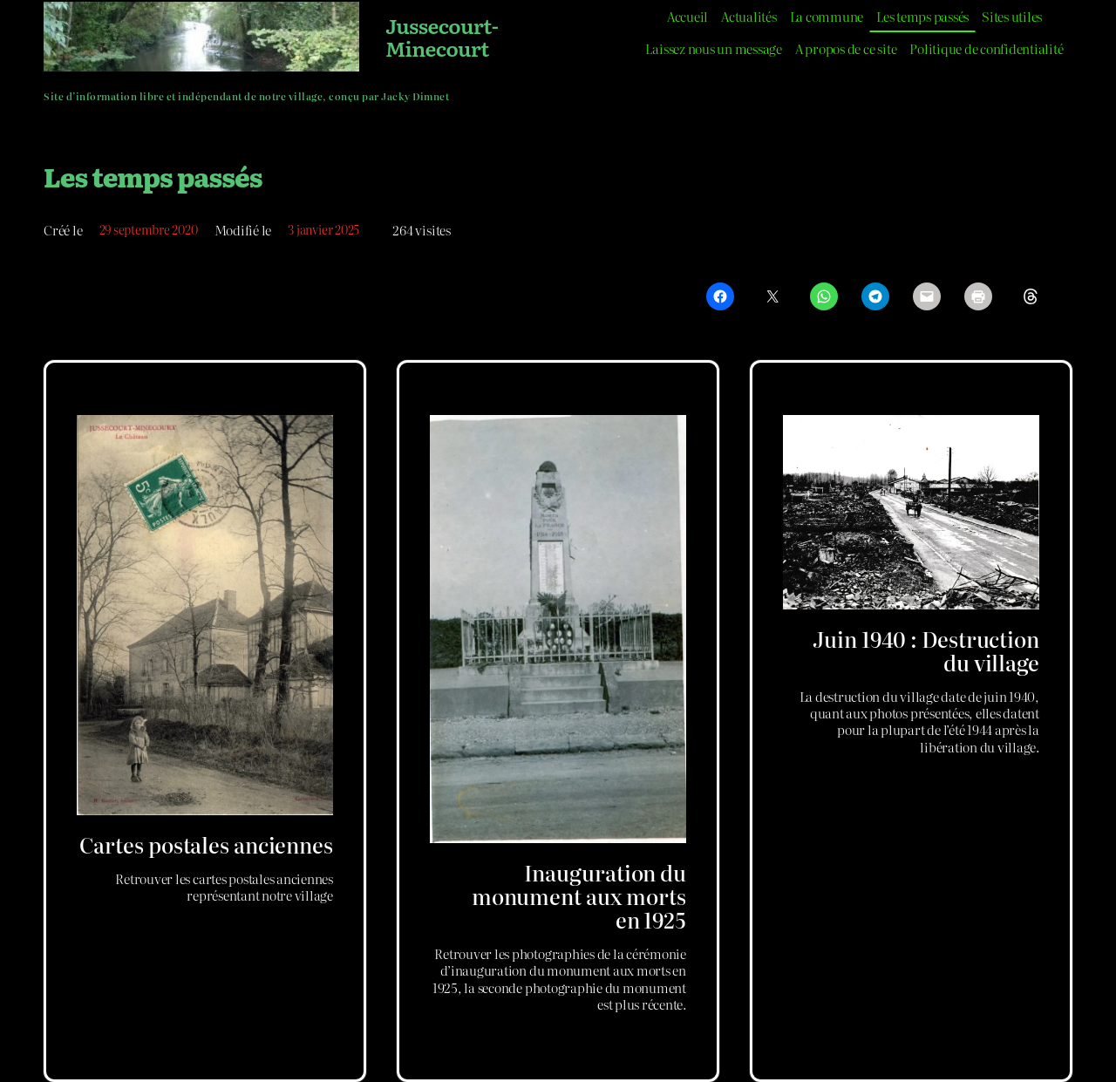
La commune (827, 16)
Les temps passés (922, 16)
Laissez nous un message (713, 48)
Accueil (687, 16)
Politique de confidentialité (986, 48)
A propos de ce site (845, 48)
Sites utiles (1012, 16)
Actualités (749, 16)
